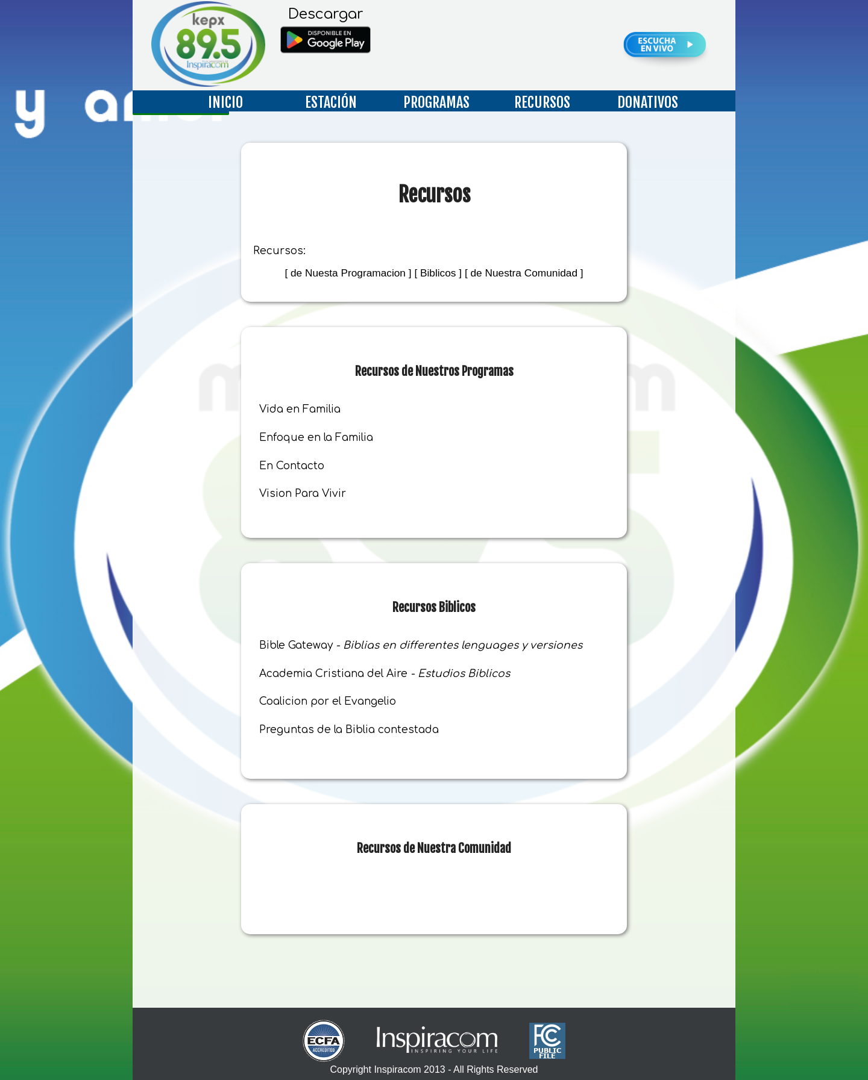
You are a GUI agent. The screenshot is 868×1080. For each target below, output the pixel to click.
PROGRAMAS (436, 102)
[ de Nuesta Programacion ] (348, 273)
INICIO (225, 102)
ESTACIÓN (331, 102)
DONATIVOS (647, 102)
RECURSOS (542, 102)
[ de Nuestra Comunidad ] (524, 273)
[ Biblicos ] (438, 273)
